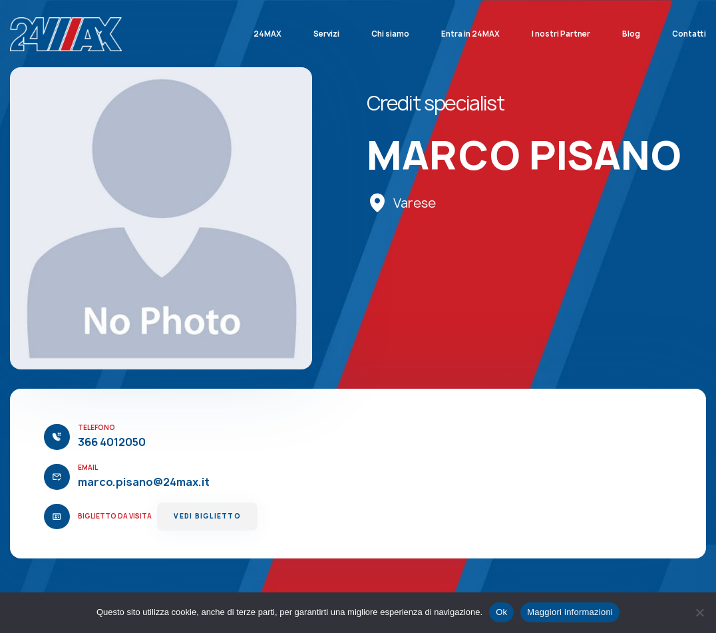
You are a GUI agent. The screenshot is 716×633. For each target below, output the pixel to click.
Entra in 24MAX (470, 34)
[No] (699, 612)
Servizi (326, 34)
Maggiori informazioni (570, 612)
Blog (631, 34)
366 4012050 (112, 442)
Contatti (689, 34)
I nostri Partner (561, 34)
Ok (501, 612)
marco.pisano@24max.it (144, 482)
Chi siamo (390, 34)
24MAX (267, 34)
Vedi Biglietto (207, 516)
